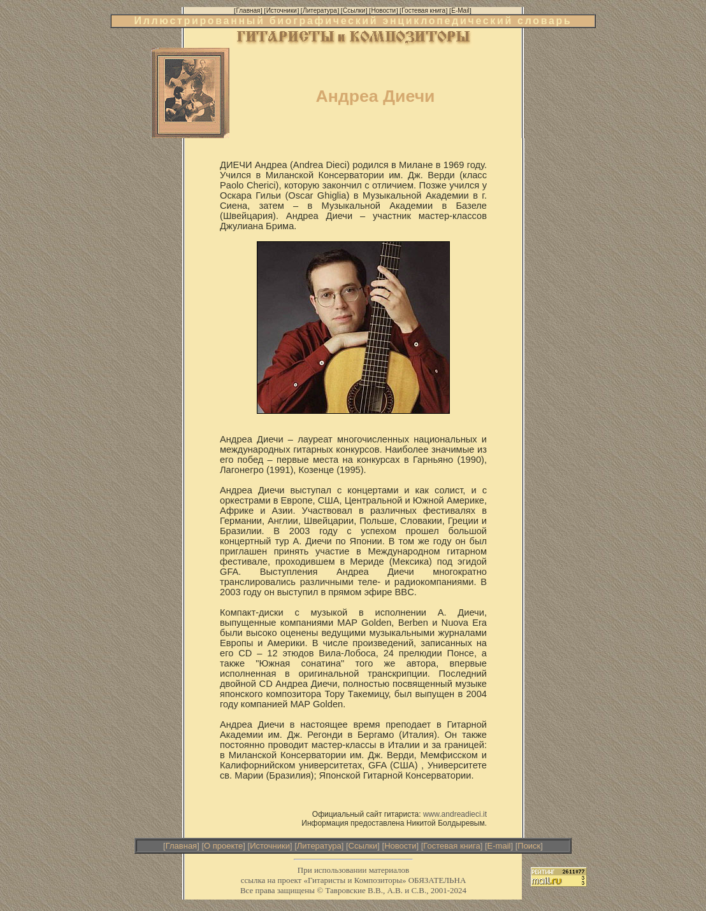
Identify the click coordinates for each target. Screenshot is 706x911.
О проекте (223, 846)
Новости (400, 846)
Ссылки (363, 846)
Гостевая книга (451, 846)
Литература (319, 846)
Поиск (528, 846)
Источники (270, 846)
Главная (181, 846)
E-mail (499, 846)
